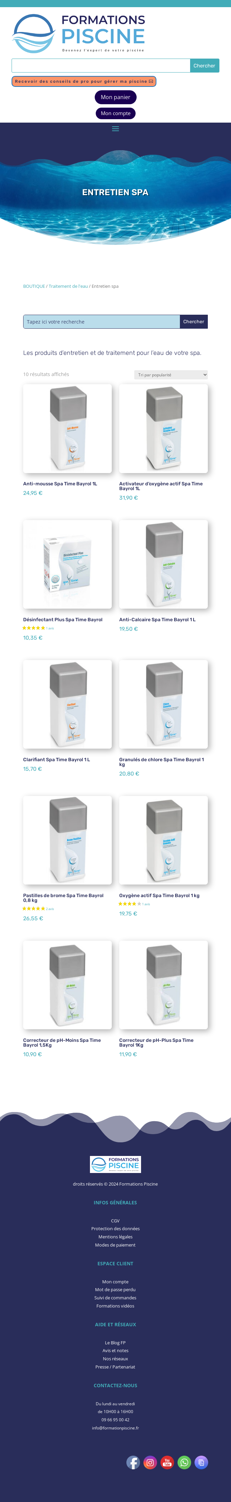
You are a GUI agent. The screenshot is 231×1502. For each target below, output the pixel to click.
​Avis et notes (115, 1350)
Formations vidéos (115, 1306)
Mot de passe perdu (115, 1289)
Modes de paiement (115, 1245)
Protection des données (115, 1228)
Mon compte (115, 113)
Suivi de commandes (115, 1298)
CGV (115, 1221)
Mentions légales (115, 1237)
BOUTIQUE (34, 286)
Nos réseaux (115, 1359)
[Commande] (171, 374)
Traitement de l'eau (68, 286)
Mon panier (115, 97)
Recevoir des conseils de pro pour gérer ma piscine (81, 81)
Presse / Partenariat (115, 1367)
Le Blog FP (115, 1343)
